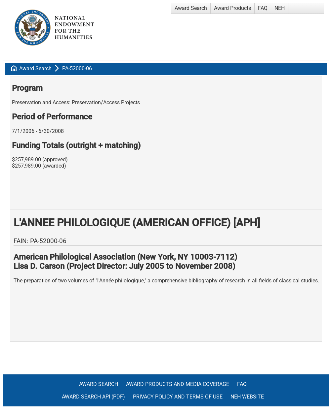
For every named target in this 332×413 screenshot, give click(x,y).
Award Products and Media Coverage (177, 384)
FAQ (263, 8)
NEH (279, 8)
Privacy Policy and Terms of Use (178, 397)
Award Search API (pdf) (93, 397)
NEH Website (247, 397)
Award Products (232, 8)
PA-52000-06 (77, 68)
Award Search (191, 8)
